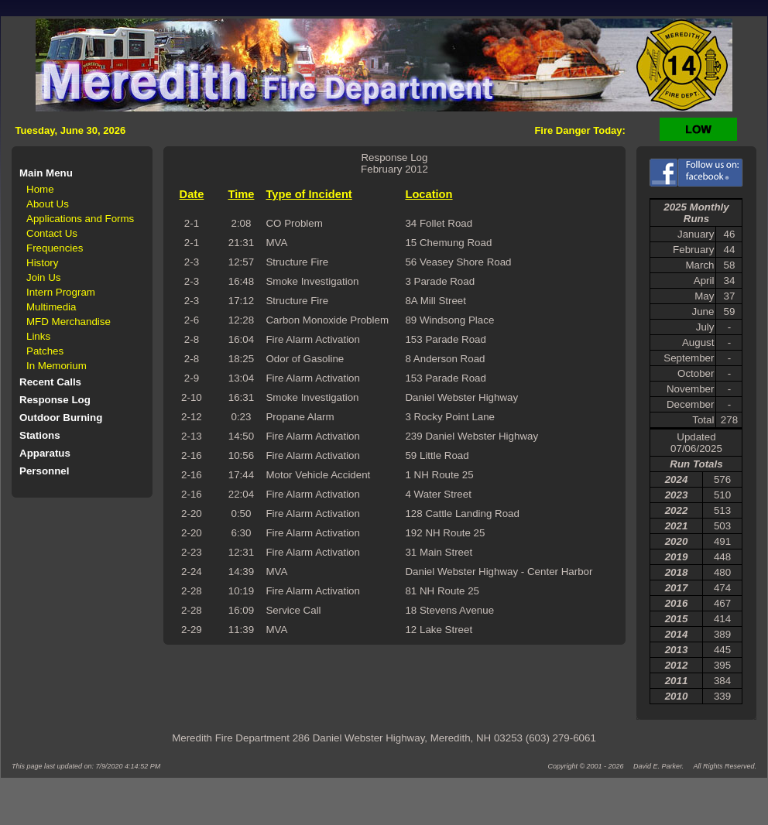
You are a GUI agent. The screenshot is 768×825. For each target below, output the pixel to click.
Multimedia (51, 307)
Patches (44, 351)
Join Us (43, 277)
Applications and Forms (80, 218)
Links (38, 336)
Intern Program (60, 292)
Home (40, 189)
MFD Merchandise (68, 321)
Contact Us (51, 233)
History (42, 263)
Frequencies (54, 248)
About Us (47, 204)
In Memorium (56, 365)
